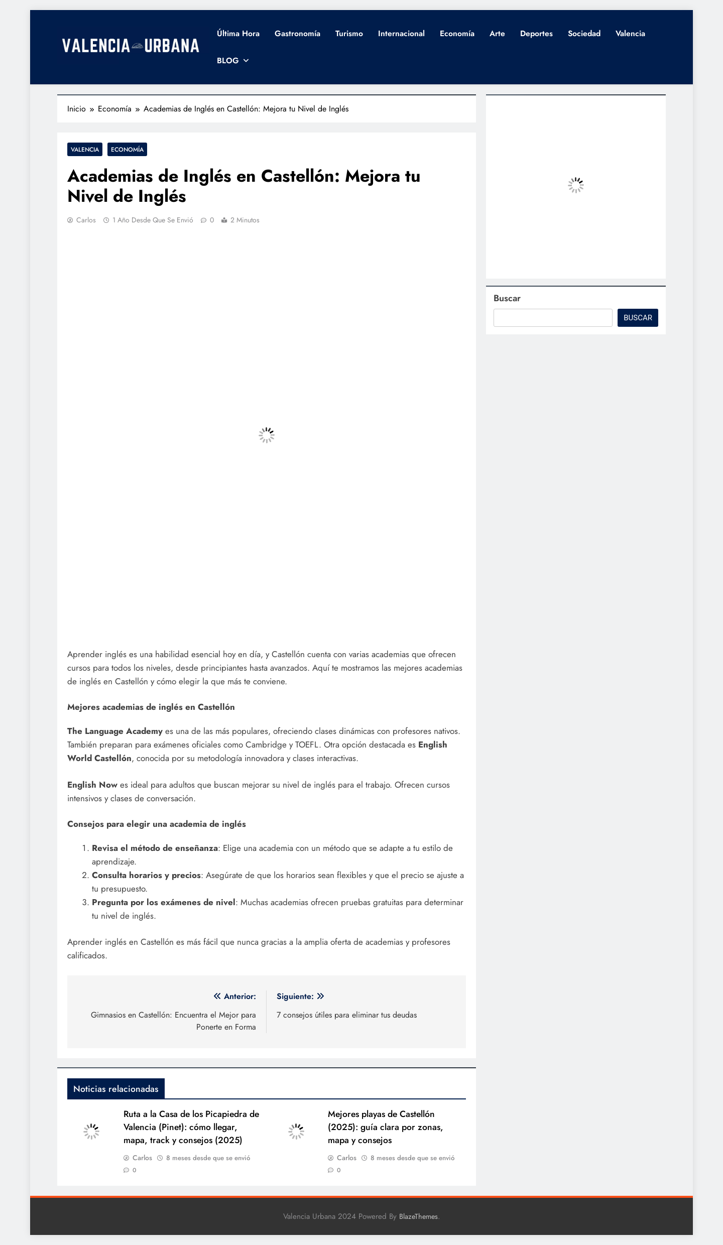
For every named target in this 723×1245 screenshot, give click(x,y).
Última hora (238, 33)
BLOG (228, 60)
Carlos (86, 220)
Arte (497, 33)
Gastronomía (297, 33)
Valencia (630, 33)
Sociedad (584, 33)
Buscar (507, 298)
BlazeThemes (418, 1216)
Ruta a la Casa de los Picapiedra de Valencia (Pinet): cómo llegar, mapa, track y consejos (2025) (191, 1127)
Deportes (536, 33)
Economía (457, 33)
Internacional (401, 33)
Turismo (349, 33)
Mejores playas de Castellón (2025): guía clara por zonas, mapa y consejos (385, 1127)
